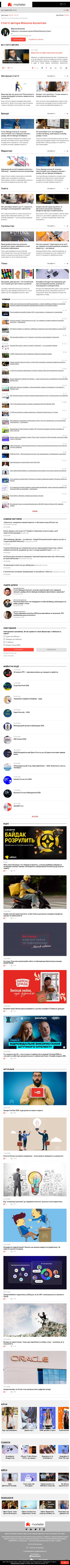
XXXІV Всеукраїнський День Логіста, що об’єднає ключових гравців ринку (39, 754)
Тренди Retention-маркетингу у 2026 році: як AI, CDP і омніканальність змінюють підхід (33, 1296)
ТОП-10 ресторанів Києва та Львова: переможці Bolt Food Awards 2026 (32, 405)
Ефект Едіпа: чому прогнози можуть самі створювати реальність (10, 1513)
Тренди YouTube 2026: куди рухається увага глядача (23, 1112)
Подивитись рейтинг (36, 39)
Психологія (7, 1499)
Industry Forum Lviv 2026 (23, 780)
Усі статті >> (51, 77)
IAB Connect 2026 (20, 740)
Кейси (4, 1471)
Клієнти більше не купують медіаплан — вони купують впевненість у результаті (33, 1157)
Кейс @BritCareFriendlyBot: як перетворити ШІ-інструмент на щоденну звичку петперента (38, 472)
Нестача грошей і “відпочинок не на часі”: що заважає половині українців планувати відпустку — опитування (37, 322)
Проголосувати (18, 39)
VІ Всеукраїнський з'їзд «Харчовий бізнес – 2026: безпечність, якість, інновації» (40, 768)
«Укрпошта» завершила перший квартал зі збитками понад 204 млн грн (30, 523)
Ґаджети (5, 1443)
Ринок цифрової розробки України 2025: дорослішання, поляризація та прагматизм (36, 313)
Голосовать (18, 650)
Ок (65, 1562)
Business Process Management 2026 (27, 794)
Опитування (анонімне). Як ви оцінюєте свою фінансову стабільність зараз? (32, 634)
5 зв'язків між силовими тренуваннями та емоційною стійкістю (27, 573)
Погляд (35, 68)
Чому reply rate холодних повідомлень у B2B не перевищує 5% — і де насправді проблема (28, 1486)
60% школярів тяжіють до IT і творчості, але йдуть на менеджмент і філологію (34, 338)
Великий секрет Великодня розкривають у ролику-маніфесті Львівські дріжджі (33, 1010)
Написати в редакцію (35, 1549)
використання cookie (17, 1563)
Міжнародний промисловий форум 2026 (29, 727)
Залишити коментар (9, 654)
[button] (67, 77)
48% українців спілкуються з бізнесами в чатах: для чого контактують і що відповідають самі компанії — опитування (38, 422)
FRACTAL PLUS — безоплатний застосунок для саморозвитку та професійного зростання (38, 455)
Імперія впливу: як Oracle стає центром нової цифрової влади (27, 1390)
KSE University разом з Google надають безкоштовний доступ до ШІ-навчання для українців (39, 397)
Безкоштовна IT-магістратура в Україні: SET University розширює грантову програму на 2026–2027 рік (37, 431)
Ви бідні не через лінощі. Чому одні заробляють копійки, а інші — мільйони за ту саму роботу (33, 1344)
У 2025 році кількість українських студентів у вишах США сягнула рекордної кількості (37, 372)
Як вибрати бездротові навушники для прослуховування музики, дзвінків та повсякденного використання (10, 1458)
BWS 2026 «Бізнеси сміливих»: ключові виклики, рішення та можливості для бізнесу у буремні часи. (37, 389)
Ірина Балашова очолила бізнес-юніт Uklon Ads (25, 463)
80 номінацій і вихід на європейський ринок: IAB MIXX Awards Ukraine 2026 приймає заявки (36, 506)
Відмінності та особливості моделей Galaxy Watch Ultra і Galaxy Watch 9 (47, 1458)
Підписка (68, 4)
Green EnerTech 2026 (21, 686)
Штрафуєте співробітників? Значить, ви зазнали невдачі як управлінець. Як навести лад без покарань (31, 1249)
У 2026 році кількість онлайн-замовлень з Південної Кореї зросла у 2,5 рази (34, 413)
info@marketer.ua (40, 1552)
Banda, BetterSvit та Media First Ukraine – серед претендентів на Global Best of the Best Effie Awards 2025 (39, 381)
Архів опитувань (8, 657)
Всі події (35, 817)
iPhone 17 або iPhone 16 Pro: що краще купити (29, 1458)
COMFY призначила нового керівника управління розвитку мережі (31, 355)
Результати (51, 650)
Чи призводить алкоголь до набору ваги (19, 566)
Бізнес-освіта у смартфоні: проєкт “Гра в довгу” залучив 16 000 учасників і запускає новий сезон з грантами (38, 439)
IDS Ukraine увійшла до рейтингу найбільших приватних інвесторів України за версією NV (38, 330)
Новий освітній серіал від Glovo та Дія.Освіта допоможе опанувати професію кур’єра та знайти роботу (37, 364)
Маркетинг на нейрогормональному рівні (47, 53)
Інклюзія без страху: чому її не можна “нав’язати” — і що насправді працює (33, 347)
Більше (35, 512)
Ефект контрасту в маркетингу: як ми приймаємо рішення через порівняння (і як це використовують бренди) (28, 1513)
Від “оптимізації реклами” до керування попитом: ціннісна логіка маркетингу (32, 1203)
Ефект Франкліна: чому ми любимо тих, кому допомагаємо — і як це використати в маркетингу (47, 1513)
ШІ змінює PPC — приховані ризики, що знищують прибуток (36, 673)
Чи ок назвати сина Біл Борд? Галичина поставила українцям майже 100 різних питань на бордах (38, 481)
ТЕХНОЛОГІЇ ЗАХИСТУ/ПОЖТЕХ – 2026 (28, 700)
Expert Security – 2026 (22, 713)
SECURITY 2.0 (18, 807)
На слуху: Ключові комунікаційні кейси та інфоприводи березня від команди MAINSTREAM (32, 963)
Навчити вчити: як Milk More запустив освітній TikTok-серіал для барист (47, 1486)
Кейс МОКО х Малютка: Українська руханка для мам (26, 497)
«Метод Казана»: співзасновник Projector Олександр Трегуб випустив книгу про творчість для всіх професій (38, 447)
